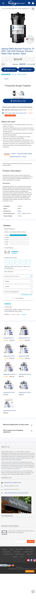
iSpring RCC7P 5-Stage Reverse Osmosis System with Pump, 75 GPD (10, 338)
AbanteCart (25, 567)
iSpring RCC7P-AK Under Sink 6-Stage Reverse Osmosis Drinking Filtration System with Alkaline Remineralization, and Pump (25, 338)
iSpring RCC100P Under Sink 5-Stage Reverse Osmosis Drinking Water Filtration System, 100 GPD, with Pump (25, 356)
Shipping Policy (6, 551)
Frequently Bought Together (24, 153)
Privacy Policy (19, 549)
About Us (4, 549)
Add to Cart (9, 70)
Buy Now (26, 70)
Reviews (13, 153)
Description (7, 153)
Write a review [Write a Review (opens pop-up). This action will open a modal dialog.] (21, 74)
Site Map (15, 556)
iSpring (19, 211)
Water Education (19, 554)
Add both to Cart (18, 101)
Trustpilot (6, 78)
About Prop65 (16, 551)
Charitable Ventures (28, 551)
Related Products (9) (15, 156)
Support (24, 156)
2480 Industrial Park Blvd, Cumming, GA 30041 (16, 492)
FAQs (11, 549)
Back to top (33, 592)
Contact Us (29, 554)
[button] (33, 3)
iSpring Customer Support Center (12, 482)
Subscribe (31, 541)
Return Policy (29, 549)
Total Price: (18, 64)
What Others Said (8, 554)
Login (21, 556)
